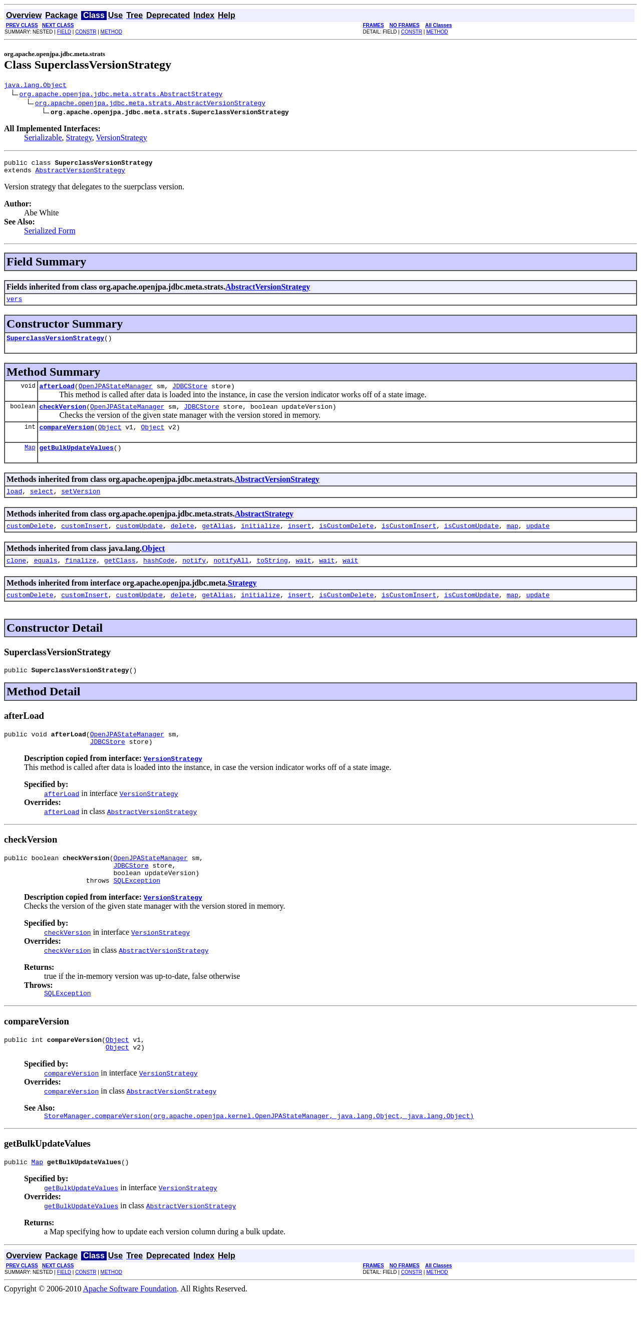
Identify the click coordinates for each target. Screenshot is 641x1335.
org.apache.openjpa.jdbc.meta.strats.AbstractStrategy (121, 95)
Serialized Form (50, 235)
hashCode (158, 578)
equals (46, 578)
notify (194, 578)
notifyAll (231, 578)
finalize (80, 578)
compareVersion (67, 438)
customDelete (30, 542)
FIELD (64, 32)
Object (110, 438)
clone (16, 578)
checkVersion (63, 416)
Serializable (43, 139)
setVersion (80, 505)
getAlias (217, 542)
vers (14, 304)
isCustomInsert (409, 542)
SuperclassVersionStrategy (55, 345)
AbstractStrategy (264, 528)
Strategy (79, 139)
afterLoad (57, 394)
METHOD (111, 32)
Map (30, 460)
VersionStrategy (121, 139)
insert (299, 542)
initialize (260, 542)
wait (303, 578)
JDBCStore (189, 394)
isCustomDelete (346, 542)
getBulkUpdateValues (77, 460)
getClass (119, 578)
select (42, 505)
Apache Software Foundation (130, 1326)
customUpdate (139, 542)
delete (182, 542)
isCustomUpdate (471, 542)
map (512, 542)
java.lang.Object (35, 86)
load (14, 505)
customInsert (84, 542)
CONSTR (85, 32)
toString (271, 578)
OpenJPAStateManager (116, 394)
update (538, 542)
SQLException (136, 910)
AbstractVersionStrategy (80, 174)
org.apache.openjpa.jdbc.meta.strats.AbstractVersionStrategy (150, 104)
